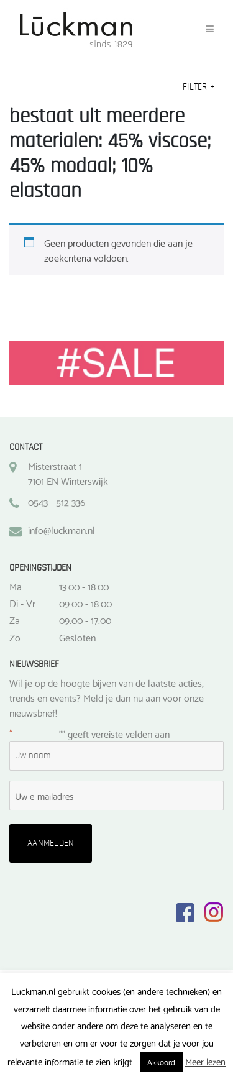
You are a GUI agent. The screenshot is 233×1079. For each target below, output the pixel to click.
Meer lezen (205, 1061)
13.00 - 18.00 (84, 586)
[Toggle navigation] (210, 29)
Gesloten (77, 637)
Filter (199, 86)
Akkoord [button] (161, 1061)
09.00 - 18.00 (85, 602)
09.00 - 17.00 (85, 619)
